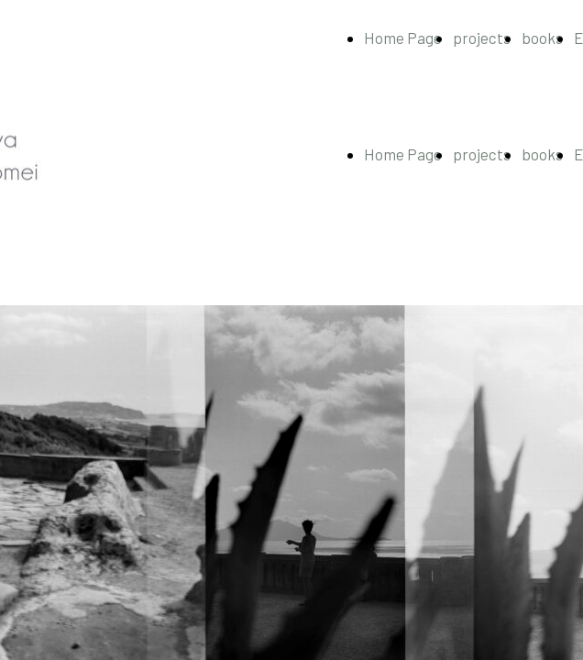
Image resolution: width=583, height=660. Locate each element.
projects (482, 37)
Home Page (403, 37)
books (542, 37)
